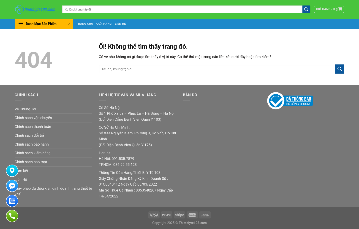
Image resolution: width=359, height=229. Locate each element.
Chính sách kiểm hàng (33, 153)
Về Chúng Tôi (25, 109)
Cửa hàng (104, 23)
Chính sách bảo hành (32, 144)
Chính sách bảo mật (31, 162)
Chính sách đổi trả (29, 135)
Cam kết (21, 171)
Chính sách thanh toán (33, 127)
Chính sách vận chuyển (33, 118)
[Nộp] (306, 9)
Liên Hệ (21, 179)
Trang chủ (84, 23)
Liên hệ (120, 23)
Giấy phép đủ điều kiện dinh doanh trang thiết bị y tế (53, 191)
